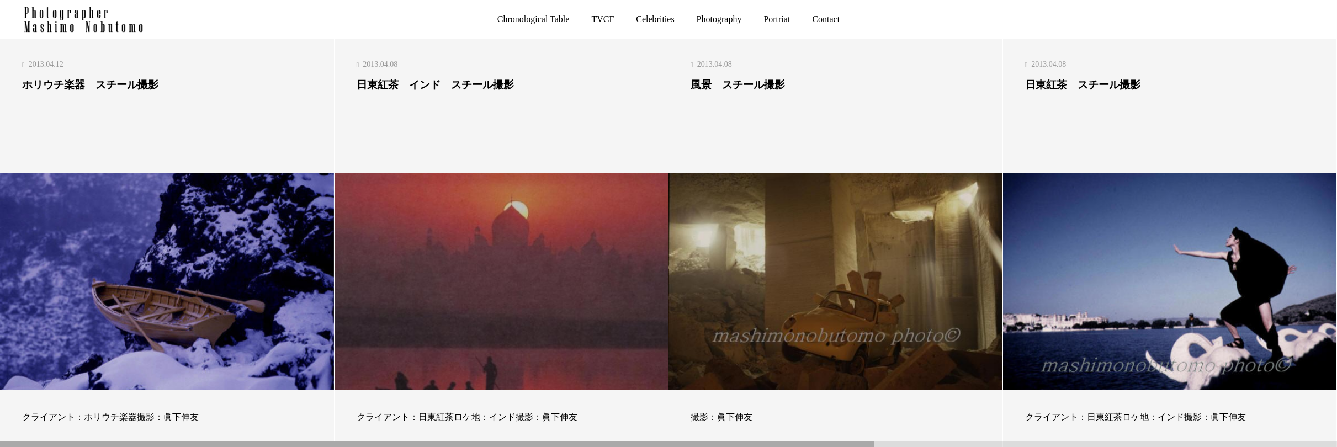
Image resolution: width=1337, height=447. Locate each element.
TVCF (602, 19)
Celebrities (655, 19)
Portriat (776, 19)
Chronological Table (533, 19)
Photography (719, 19)
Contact (826, 19)
